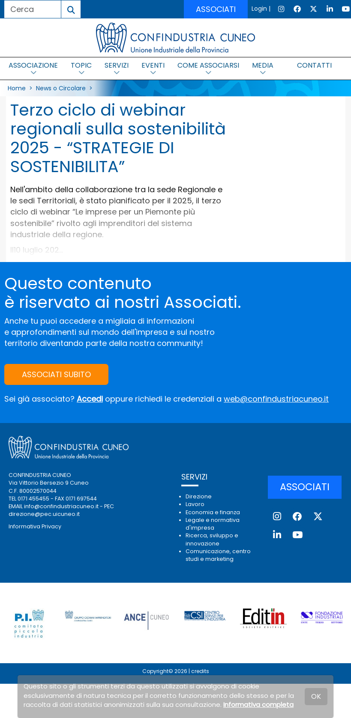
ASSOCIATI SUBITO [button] (56, 374)
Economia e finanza (213, 512)
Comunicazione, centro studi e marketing (218, 555)
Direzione (199, 496)
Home (17, 88)
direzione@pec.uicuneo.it (44, 514)
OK (316, 696)
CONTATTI (314, 65)
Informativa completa (258, 704)
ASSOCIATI (216, 9)
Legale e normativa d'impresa (213, 523)
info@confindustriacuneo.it (61, 506)
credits (200, 671)
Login (259, 8)
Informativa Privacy (35, 526)
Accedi (90, 398)
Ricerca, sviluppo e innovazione (212, 539)
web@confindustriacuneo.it (276, 398)
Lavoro (195, 504)
